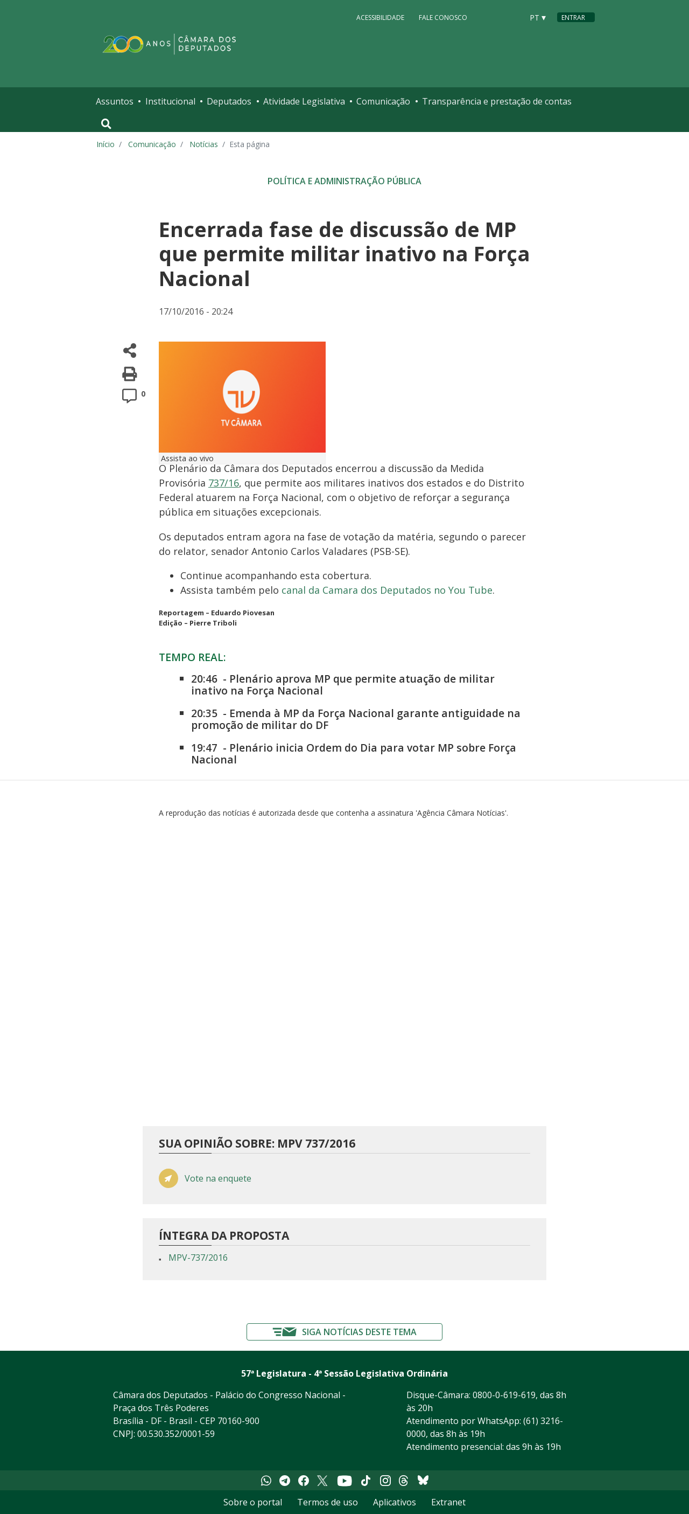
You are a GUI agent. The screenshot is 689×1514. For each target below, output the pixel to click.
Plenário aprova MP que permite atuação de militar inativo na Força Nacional (343, 684)
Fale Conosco (443, 17)
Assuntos (114, 101)
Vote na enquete (218, 1178)
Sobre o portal (252, 1502)
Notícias (203, 144)
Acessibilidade (380, 17)
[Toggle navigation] (106, 124)
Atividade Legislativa (304, 101)
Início (105, 144)
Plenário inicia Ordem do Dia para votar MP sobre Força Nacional (353, 753)
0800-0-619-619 (504, 1395)
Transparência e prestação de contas (497, 101)
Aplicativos (394, 1502)
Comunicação (383, 101)
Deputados (229, 101)
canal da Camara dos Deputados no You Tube (387, 590)
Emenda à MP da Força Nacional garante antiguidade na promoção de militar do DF (356, 719)
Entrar (573, 17)
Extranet (448, 1502)
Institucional (170, 101)
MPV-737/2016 (198, 1257)
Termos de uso (327, 1502)
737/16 (223, 482)
